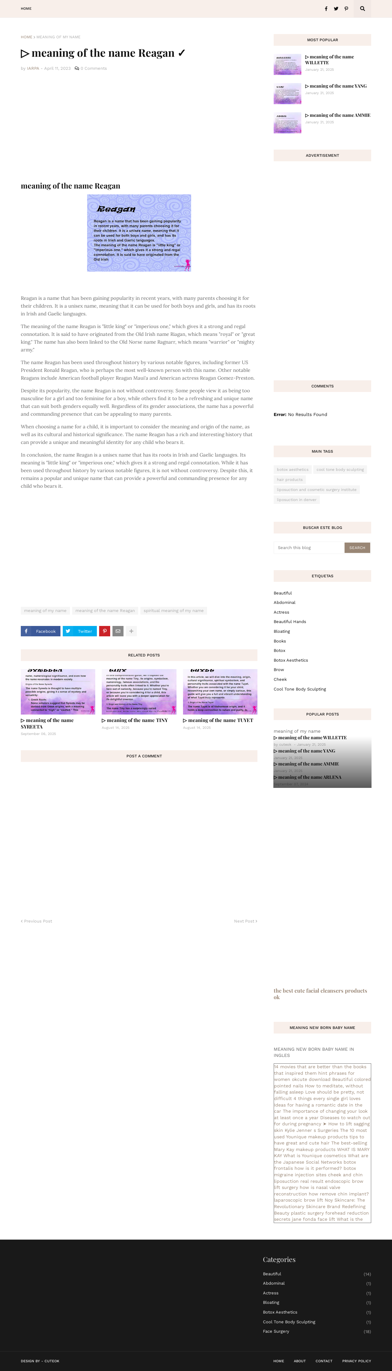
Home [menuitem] (26, 8)
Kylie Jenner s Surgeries (311, 1130)
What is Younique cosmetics (314, 1155)
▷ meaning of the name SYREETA (47, 723)
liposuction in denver (297, 499)
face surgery (317, 1331)
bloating (282, 631)
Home (27, 37)
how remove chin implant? (339, 1193)
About (300, 1361)
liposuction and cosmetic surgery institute (317, 489)
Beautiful (283, 593)
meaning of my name (58, 37)
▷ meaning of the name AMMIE (338, 115)
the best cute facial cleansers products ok (320, 993)
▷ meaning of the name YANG (336, 86)
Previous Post (38, 921)
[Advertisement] (139, 126)
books (280, 641)
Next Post (244, 921)
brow (279, 669)
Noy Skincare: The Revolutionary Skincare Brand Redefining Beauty (319, 1206)
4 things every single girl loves (327, 1098)
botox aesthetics (292, 469)
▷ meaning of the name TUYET (218, 720)
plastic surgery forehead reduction (330, 1213)
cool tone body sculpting (340, 469)
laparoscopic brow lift (298, 1200)
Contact (324, 1361)
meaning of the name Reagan (105, 610)
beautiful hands (290, 621)
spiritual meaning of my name (174, 610)
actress (281, 612)
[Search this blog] (310, 548)
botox (279, 650)
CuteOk (52, 1361)
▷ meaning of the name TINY (135, 720)
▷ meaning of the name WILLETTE (329, 60)
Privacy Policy (356, 1361)
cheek (280, 679)
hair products (290, 479)
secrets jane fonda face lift (304, 1219)
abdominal (284, 602)
